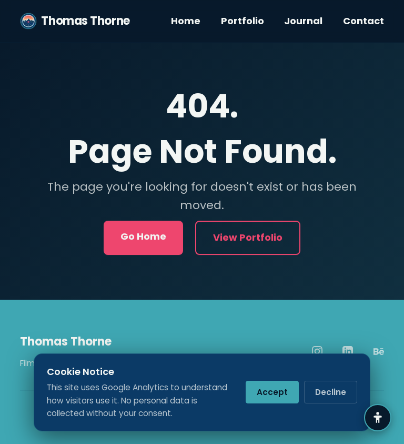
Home (185, 20)
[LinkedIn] (347, 351)
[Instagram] (317, 351)
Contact (363, 20)
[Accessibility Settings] (377, 417)
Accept (272, 392)
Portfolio (242, 20)
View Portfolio (247, 238)
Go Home (143, 237)
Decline (330, 392)
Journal (303, 20)
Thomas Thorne (74, 21)
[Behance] (378, 351)
